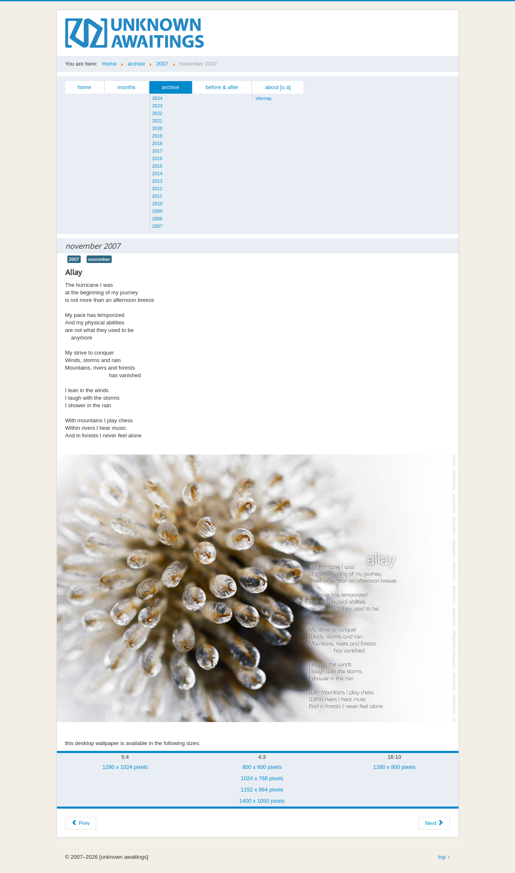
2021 (157, 120)
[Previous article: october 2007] (80, 823)
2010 (157, 203)
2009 (157, 211)
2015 (157, 165)
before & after (222, 87)
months (127, 87)
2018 (157, 143)
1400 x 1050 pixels (261, 801)
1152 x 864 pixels (262, 789)
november (99, 259)
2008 (157, 218)
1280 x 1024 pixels (125, 767)
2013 (157, 181)
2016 (157, 158)
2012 (157, 188)
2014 (157, 173)
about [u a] (277, 87)
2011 (157, 196)
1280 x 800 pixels (394, 767)
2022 (157, 113)
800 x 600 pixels (262, 767)
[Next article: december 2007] (434, 823)
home (85, 87)
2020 (157, 128)
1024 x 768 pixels (262, 778)
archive (170, 87)
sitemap (263, 98)
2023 (157, 105)
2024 (157, 98)
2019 (157, 135)
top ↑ (444, 857)
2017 (157, 150)
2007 (157, 226)
